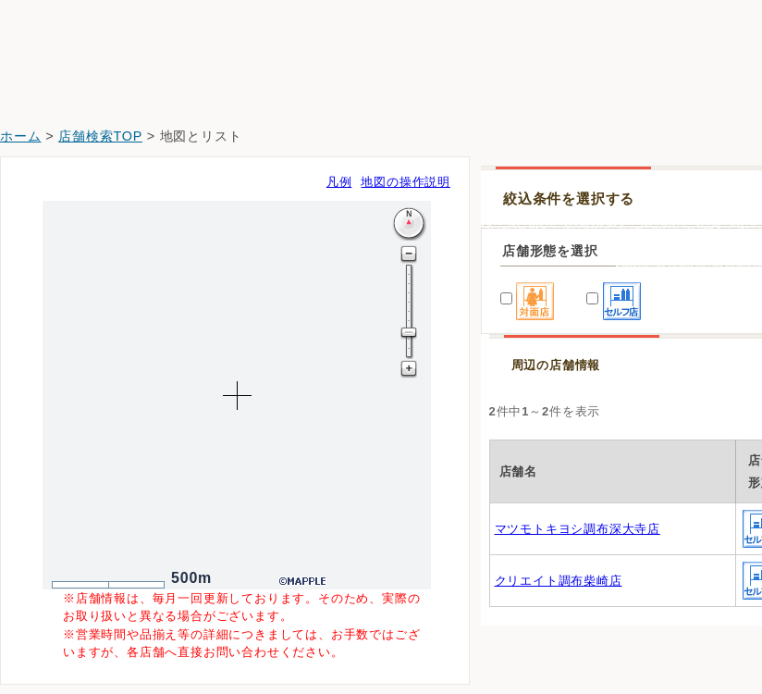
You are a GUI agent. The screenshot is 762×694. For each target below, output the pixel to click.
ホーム (20, 136)
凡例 (339, 182)
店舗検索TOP (100, 136)
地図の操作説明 (405, 182)
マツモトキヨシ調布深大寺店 (577, 529)
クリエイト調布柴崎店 (558, 581)
